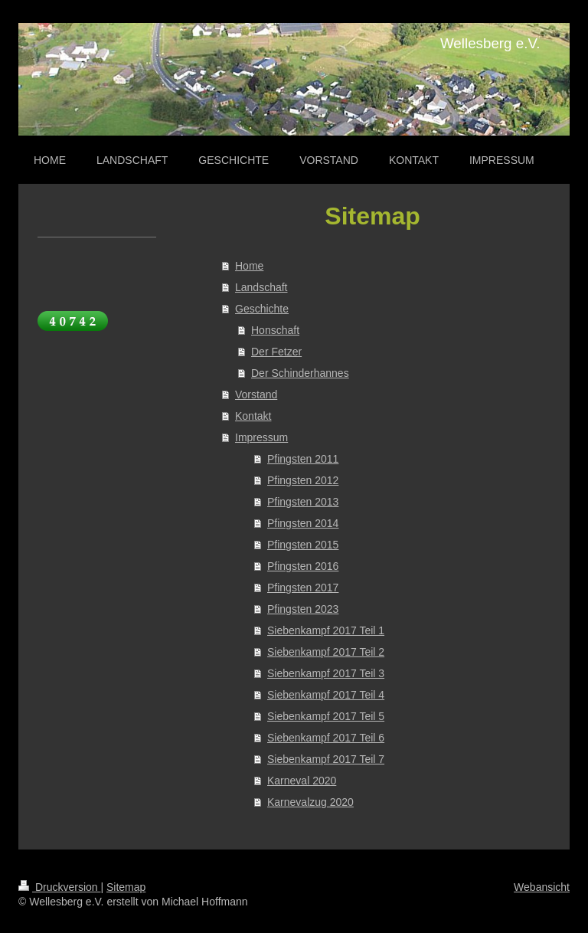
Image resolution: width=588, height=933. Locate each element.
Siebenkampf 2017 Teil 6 (325, 738)
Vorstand (256, 394)
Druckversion (59, 887)
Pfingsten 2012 (302, 480)
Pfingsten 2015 (302, 545)
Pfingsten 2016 (302, 566)
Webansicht (542, 887)
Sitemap (125, 887)
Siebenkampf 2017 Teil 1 (325, 630)
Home (249, 266)
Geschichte (262, 309)
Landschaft (261, 287)
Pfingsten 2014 (302, 523)
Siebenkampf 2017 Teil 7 (325, 759)
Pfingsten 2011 (302, 459)
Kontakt (253, 416)
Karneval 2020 (301, 780)
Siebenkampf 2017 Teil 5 (325, 716)
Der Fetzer (276, 351)
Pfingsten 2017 (302, 587)
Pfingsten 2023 (302, 609)
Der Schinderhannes (300, 373)
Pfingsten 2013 (302, 502)
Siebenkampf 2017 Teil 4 (325, 695)
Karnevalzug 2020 (310, 802)
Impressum (261, 437)
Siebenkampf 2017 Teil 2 (325, 652)
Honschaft (275, 330)
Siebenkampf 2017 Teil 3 (325, 673)
